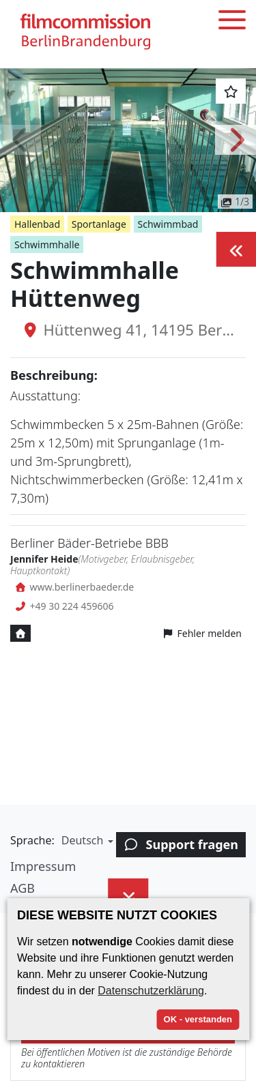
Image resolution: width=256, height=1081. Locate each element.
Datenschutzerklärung (151, 990)
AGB (22, 888)
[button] (20, 140)
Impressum (43, 866)
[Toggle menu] (232, 22)
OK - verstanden (198, 1019)
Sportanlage (99, 224)
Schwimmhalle (46, 244)
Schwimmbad (168, 224)
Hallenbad (37, 224)
